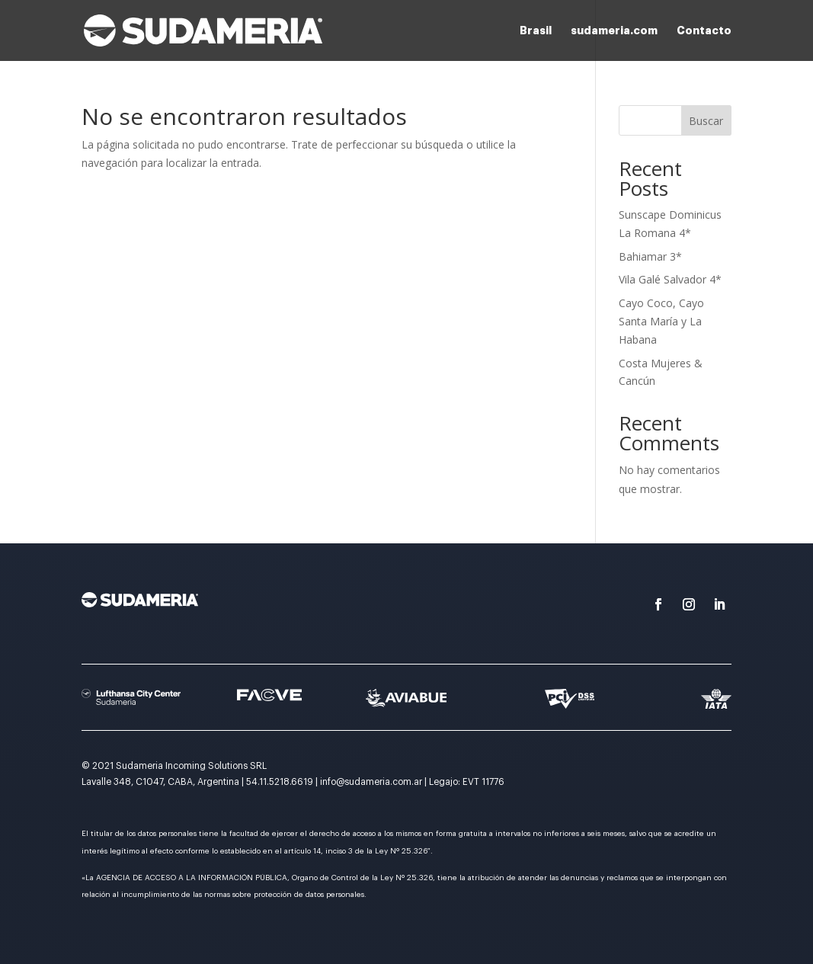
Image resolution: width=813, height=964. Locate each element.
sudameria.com (614, 30)
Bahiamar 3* (650, 256)
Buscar (706, 121)
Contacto (704, 30)
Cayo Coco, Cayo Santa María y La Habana (661, 321)
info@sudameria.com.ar (371, 781)
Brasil (536, 30)
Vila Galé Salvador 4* (670, 279)
